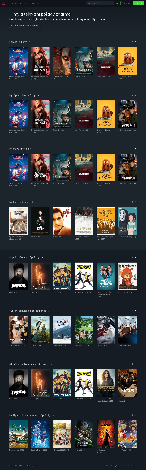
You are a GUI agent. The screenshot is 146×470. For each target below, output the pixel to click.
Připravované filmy (21, 148)
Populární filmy (19, 41)
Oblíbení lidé (34, 3)
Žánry (25, 3)
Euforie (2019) (36, 292)
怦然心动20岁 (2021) (60, 345)
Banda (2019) (14, 292)
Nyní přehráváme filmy (24, 95)
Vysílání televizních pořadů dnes (29, 310)
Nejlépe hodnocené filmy (25, 201)
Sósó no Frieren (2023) (39, 450)
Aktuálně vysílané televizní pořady (30, 364)
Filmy (10, 3)
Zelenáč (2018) (58, 292)
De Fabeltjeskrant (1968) (127, 292)
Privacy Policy (115, 466)
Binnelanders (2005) (125, 345)
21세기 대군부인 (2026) (17, 345)
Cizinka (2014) (36, 345)
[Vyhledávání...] (97, 3)
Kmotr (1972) (35, 237)
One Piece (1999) (124, 450)
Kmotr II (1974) (58, 237)
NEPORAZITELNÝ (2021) (83, 292)
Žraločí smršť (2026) (103, 77)
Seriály (18, 3)
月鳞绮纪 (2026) (102, 345)
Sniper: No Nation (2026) (127, 130)
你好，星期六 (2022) (82, 345)
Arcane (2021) (80, 450)
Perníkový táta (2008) (16, 450)
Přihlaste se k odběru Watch (24, 25)
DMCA (107, 466)
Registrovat (139, 3)
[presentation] (132, 42)
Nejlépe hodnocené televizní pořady (31, 415)
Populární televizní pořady (26, 257)
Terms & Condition (129, 466)
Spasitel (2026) (80, 77)
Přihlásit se (126, 3)
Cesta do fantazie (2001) (127, 237)
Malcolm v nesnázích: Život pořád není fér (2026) (104, 294)
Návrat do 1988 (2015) (61, 450)
